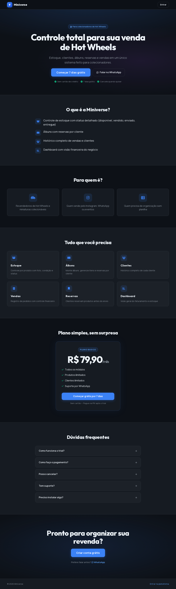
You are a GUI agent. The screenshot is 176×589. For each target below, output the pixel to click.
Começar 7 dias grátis (70, 72)
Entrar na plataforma (159, 584)
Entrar (163, 4)
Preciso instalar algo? (51, 497)
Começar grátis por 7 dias (88, 396)
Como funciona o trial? (51, 450)
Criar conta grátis (88, 553)
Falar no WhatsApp (109, 72)
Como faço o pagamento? (53, 462)
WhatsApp (98, 562)
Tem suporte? (47, 485)
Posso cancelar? (48, 474)
